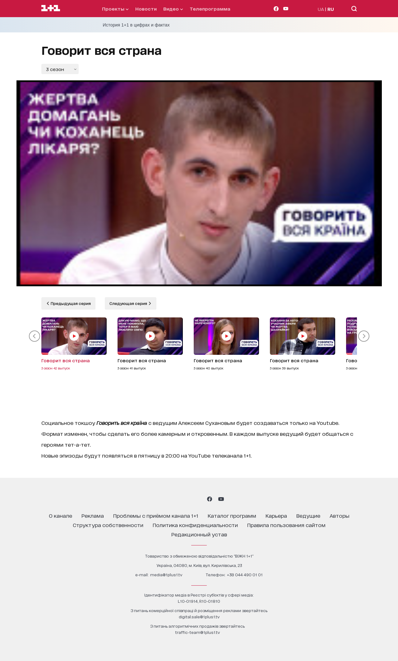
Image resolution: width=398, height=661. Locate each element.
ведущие (308, 515)
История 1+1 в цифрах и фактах (136, 24)
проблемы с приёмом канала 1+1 (155, 515)
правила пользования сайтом (286, 525)
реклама (92, 515)
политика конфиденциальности (195, 525)
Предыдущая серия (70, 303)
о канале (60, 515)
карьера (276, 515)
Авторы (339, 515)
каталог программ (232, 515)
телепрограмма (210, 8)
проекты (115, 8)
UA (321, 9)
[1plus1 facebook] (209, 499)
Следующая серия (128, 303)
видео (173, 8)
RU (330, 9)
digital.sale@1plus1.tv (199, 616)
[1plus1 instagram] (176, 499)
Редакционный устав (199, 534)
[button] (34, 336)
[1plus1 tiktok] (198, 499)
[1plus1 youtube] (221, 499)
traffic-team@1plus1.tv (197, 632)
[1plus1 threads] (187, 499)
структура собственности (108, 525)
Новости (146, 8)
